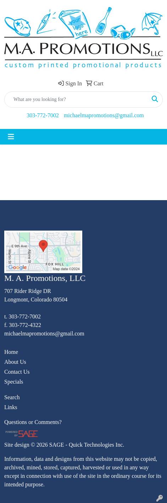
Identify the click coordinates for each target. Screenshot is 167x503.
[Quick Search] (76, 99)
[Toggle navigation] (11, 137)
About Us (15, 362)
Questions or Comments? (33, 422)
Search (12, 397)
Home (11, 352)
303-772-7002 (43, 115)
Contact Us (17, 372)
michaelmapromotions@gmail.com (104, 115)
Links (10, 407)
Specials (13, 382)
